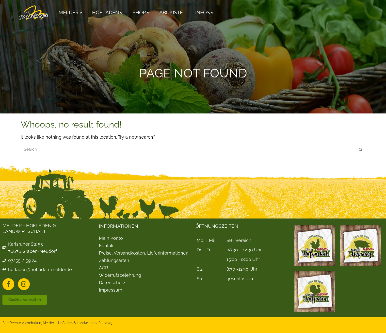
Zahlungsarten (114, 260)
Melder (69, 13)
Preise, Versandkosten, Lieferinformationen (144, 253)
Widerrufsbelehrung (120, 275)
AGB (103, 267)
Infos (202, 13)
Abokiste (171, 13)
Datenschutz (112, 282)
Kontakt (107, 245)
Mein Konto (111, 238)
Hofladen (105, 13)
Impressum (110, 290)
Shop (139, 13)
